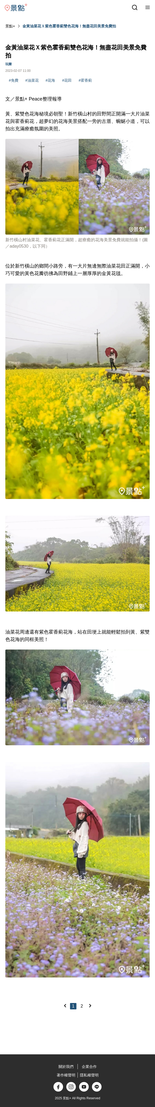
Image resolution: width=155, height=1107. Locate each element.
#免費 (13, 80)
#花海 (50, 80)
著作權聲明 (66, 1075)
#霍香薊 (85, 80)
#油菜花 (32, 80)
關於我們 (66, 1066)
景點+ (10, 26)
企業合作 (89, 1066)
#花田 (67, 80)
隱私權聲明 (89, 1075)
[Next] (90, 1006)
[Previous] (65, 1006)
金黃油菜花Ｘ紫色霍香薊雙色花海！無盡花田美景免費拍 (69, 26)
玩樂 (8, 64)
